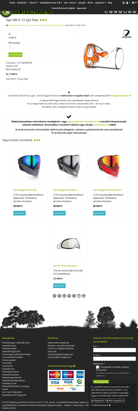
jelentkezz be (101, 124)
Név (95, 346)
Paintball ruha (8, 369)
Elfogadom (98, 400)
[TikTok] (134, 12)
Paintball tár (7, 366)
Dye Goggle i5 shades (64, 189)
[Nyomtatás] (83, 296)
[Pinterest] (69, 296)
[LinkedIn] (64, 296)
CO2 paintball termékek (12, 357)
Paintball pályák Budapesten (60, 354)
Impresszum (78, 405)
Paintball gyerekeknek (11, 377)
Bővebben (19, 213)
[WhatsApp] (74, 296)
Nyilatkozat (99, 363)
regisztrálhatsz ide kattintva (83, 121)
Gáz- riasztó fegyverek (12, 392)
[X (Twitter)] (120, 12)
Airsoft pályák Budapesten (59, 357)
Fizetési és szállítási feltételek (61, 348)
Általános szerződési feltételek (61, 345)
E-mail (96, 355)
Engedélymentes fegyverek (14, 395)
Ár (9, 34)
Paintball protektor (10, 371)
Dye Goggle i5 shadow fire (107, 189)
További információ (99, 405)
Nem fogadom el (115, 400)
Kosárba (15, 54)
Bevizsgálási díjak (119, 95)
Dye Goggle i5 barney (24, 189)
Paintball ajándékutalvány (13, 380)
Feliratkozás (101, 382)
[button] (134, 2)
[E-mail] (106, 12)
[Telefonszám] (111, 12)
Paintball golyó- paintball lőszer (16, 342)
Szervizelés (7, 363)
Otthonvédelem (9, 360)
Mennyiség (14, 42)
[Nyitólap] (37, 11)
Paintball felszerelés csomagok (16, 386)
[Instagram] (130, 12)
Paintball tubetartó (10, 374)
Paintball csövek (9, 383)
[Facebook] (116, 12)
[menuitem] (12, 2)
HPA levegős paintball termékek (16, 354)
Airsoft (5, 389)
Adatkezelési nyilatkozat (58, 342)
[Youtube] (125, 12)
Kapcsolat (52, 351)
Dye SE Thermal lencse (65, 265)
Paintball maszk (9, 345)
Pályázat (67, 405)
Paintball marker (9, 348)
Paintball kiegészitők (11, 351)
